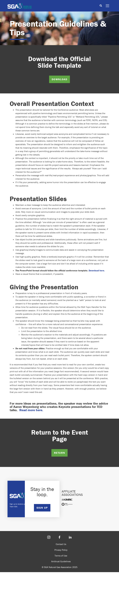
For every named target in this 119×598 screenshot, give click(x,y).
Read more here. (31, 410)
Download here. (97, 270)
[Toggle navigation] (107, 6)
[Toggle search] (100, 6)
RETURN (59, 452)
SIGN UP (42, 507)
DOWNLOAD (59, 79)
